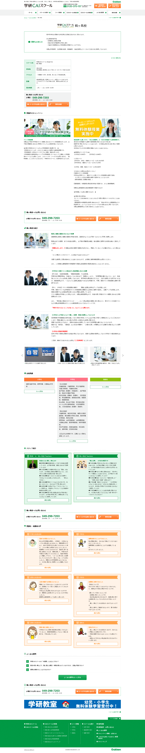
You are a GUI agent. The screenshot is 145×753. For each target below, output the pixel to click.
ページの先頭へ (114, 718)
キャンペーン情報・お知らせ (107, 733)
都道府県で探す (88, 730)
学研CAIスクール (31, 724)
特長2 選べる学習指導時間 (52, 730)
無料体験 (101, 724)
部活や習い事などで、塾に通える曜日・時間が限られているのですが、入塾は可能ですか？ (57, 665)
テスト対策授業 (28, 140)
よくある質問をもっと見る (72, 677)
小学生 (73, 727)
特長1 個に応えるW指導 (51, 727)
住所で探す (87, 727)
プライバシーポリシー (29, 749)
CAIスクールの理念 (32, 727)
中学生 (73, 730)
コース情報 (75, 724)
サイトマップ (102, 741)
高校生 (73, 733)
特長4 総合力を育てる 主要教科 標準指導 (56, 736)
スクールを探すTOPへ (114, 17)
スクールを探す (89, 724)
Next (123, 355)
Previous (22, 355)
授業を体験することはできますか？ (40, 669)
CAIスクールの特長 (51, 724)
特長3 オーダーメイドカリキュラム (54, 733)
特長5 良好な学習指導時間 (52, 739)
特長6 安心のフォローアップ (52, 742)
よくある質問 (102, 730)
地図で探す (87, 733)
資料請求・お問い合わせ (106, 727)
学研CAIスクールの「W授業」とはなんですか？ (44, 661)
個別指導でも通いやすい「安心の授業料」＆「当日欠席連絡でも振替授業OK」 (97, 140)
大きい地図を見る (117, 58)
